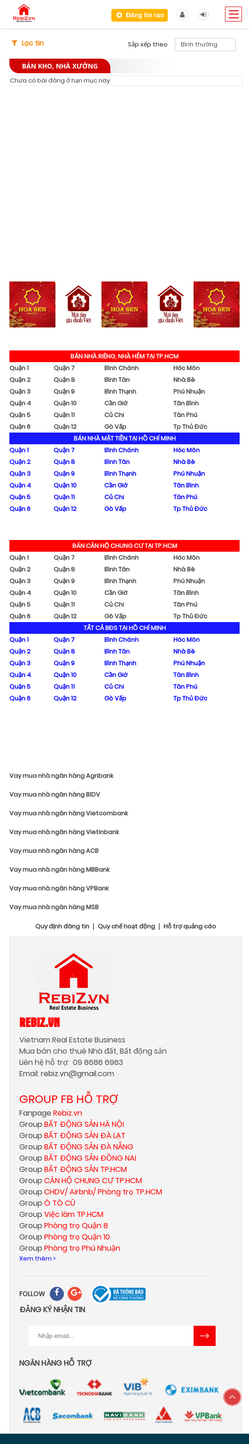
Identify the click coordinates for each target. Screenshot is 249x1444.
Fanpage (50, 1113)
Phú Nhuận (189, 391)
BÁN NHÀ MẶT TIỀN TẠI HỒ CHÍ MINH (125, 438)
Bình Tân (117, 379)
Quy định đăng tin (62, 926)
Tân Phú (185, 414)
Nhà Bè (184, 379)
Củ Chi (114, 414)
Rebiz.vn (39, 1022)
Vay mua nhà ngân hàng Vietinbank (64, 832)
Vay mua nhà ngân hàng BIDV (54, 794)
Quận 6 (20, 426)
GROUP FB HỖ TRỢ (68, 1099)
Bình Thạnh (120, 391)
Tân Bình (186, 403)
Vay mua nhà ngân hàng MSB (54, 907)
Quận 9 (64, 391)
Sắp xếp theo (148, 44)
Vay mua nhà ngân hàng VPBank (59, 888)
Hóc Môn (186, 368)
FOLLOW (32, 1294)
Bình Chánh (121, 368)
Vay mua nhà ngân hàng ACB (54, 850)
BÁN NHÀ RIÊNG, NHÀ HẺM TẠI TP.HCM (124, 356)
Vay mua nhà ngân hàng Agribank (61, 775)
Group (71, 1124)
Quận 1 (19, 368)
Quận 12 (65, 426)
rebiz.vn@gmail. (69, 1073)
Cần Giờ (115, 403)
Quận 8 (64, 379)
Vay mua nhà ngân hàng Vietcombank (68, 813)
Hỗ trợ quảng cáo (189, 926)
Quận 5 (20, 414)
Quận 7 (64, 368)
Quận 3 (20, 391)
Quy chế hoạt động (126, 926)
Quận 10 (65, 403)
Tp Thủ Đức (190, 426)
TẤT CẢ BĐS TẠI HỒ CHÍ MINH (125, 627)
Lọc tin (33, 43)
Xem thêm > (37, 1258)
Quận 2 (20, 379)
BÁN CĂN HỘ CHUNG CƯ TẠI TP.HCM (124, 545)
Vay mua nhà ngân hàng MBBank (59, 869)
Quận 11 (64, 414)
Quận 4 (20, 403)
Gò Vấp (115, 426)
